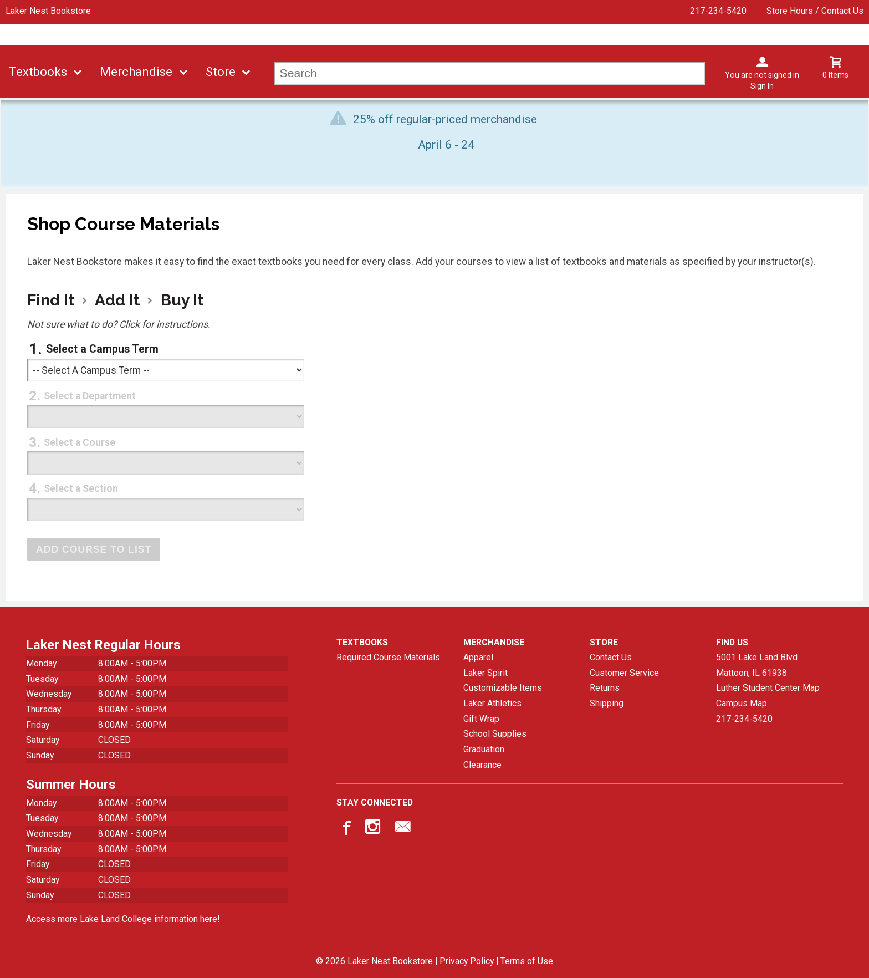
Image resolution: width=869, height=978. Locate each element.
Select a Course (79, 442)
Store (221, 72)
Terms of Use (526, 961)
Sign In (762, 85)
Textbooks (38, 72)
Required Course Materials (388, 657)
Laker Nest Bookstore (48, 11)
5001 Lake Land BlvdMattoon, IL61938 (757, 665)
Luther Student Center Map (768, 687)
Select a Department (90, 395)
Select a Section (81, 488)
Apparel (478, 657)
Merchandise (136, 72)
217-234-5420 (718, 11)
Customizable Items (502, 687)
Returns (605, 687)
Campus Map (741, 703)
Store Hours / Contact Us (814, 11)
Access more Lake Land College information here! (122, 919)
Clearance (482, 765)
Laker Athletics (492, 703)
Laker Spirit (485, 673)
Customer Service (624, 673)
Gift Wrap (481, 719)
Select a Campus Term (102, 349)
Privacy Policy (466, 961)
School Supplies (494, 734)
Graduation (483, 749)
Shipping (606, 703)
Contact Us (611, 657)
